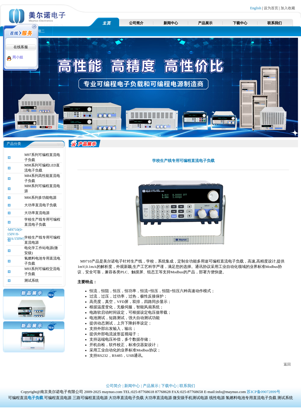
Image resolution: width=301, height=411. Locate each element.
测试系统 (31, 280)
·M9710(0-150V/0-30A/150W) (15, 234)
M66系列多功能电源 (40, 197)
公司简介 (136, 23)
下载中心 (240, 23)
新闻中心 (171, 23)
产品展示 (205, 23)
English (255, 8)
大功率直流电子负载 (40, 205)
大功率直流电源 (37, 213)
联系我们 (274, 23)
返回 (287, 364)
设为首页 (271, 8)
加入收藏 (288, 8)
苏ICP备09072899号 (263, 391)
